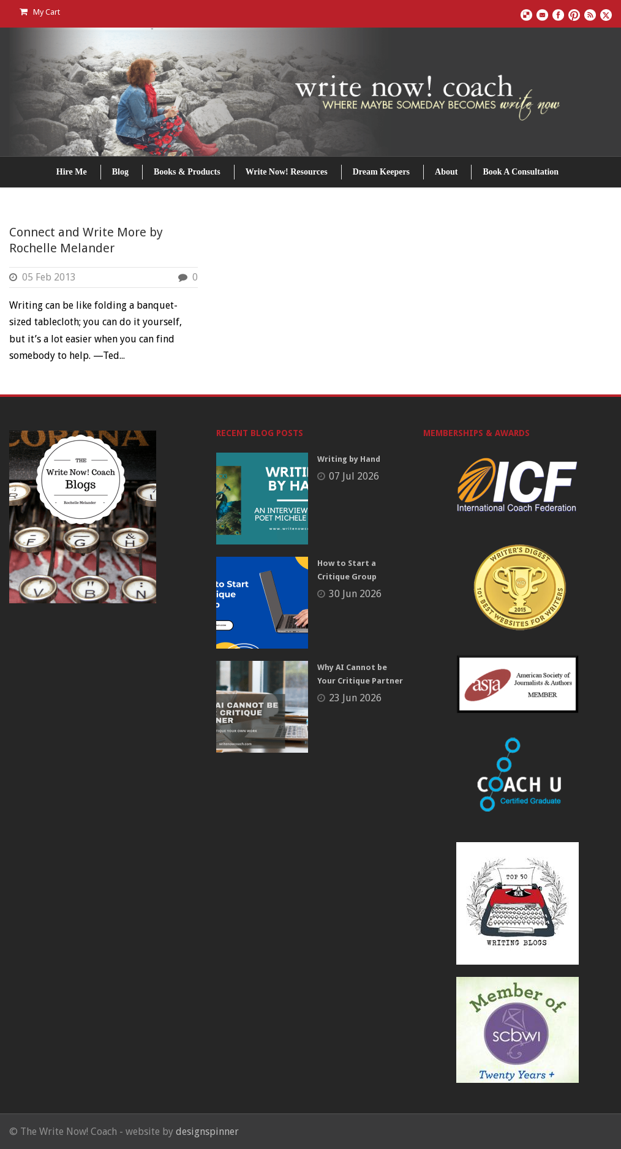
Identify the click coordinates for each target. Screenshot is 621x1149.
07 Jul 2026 (354, 476)
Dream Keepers (381, 171)
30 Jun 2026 (355, 594)
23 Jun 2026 (355, 698)
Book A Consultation (521, 171)
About (446, 171)
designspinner (207, 1131)
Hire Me (71, 171)
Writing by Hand (348, 459)
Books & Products (187, 171)
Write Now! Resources (287, 171)
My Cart (40, 12)
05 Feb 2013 (49, 277)
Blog (120, 171)
